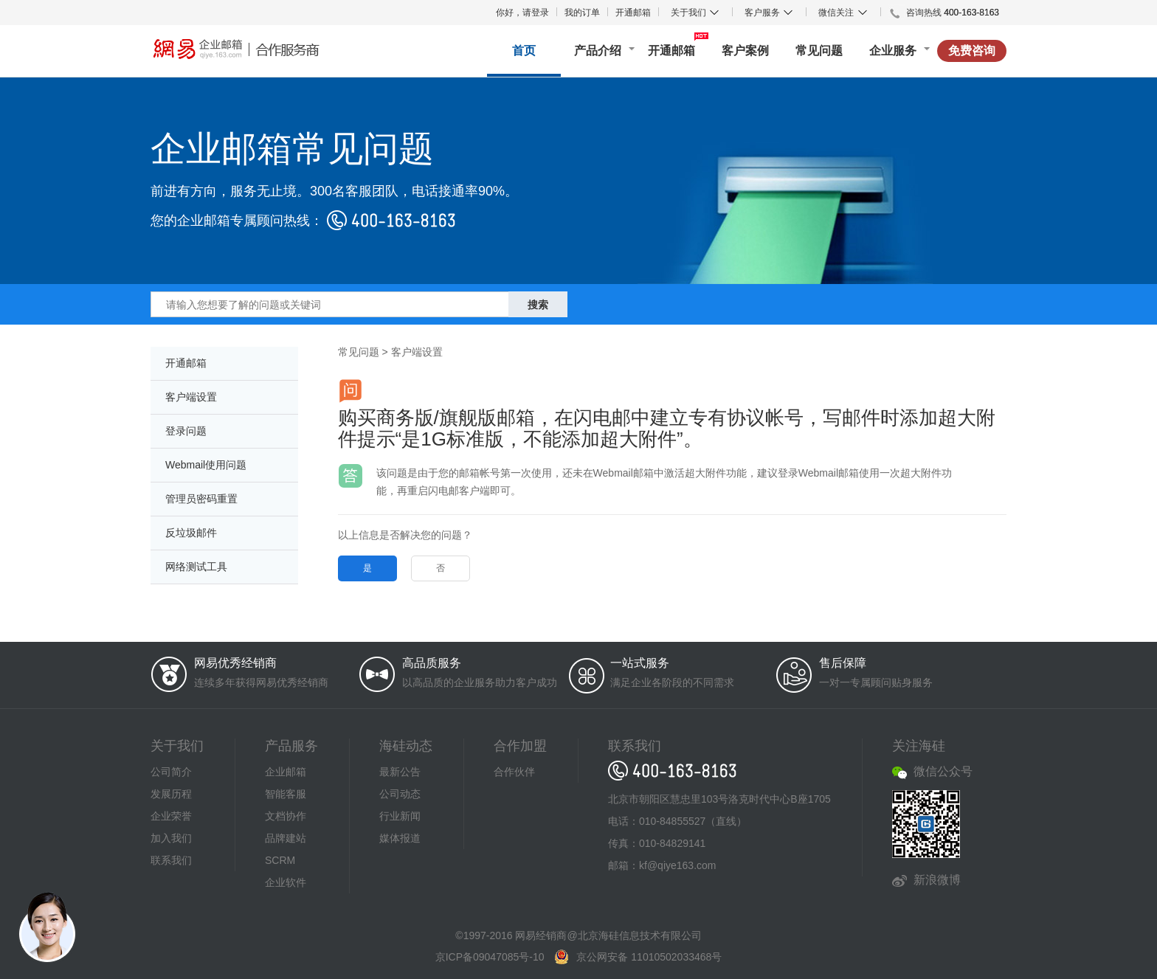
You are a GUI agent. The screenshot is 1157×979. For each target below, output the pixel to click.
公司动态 (400, 794)
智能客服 (285, 794)
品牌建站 (285, 838)
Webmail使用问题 (205, 465)
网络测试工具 (196, 566)
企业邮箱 (285, 772)
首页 (524, 50)
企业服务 (892, 50)
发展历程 (171, 794)
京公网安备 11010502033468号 (649, 957)
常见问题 (819, 50)
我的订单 (582, 12)
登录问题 (186, 431)
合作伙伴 (514, 772)
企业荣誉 (171, 816)
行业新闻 (400, 816)
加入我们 (171, 838)
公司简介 (171, 772)
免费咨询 (971, 50)
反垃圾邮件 (191, 533)
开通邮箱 (633, 12)
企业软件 (285, 882)
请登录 (535, 12)
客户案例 (745, 50)
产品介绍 (597, 50)
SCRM (280, 860)
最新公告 (400, 772)
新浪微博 (937, 880)
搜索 (538, 305)
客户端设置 (191, 397)
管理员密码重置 (201, 499)
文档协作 (285, 816)
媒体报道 (400, 838)
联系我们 (171, 860)
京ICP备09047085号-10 (490, 957)
